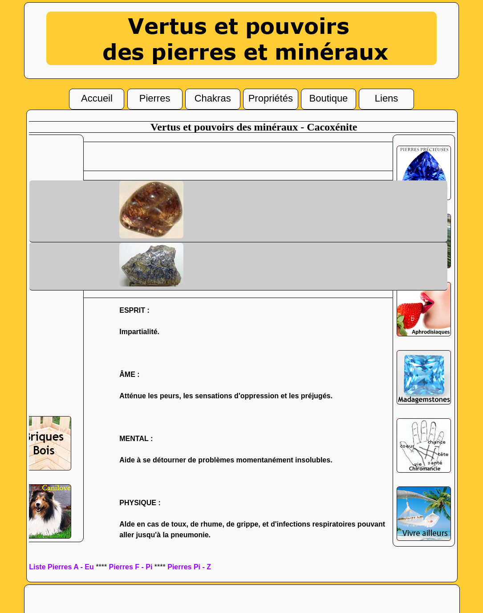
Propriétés (270, 97)
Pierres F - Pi (131, 567)
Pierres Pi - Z (189, 567)
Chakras (213, 97)
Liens (386, 97)
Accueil (97, 97)
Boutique (328, 96)
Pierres (154, 97)
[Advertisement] (254, 155)
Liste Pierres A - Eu (61, 567)
